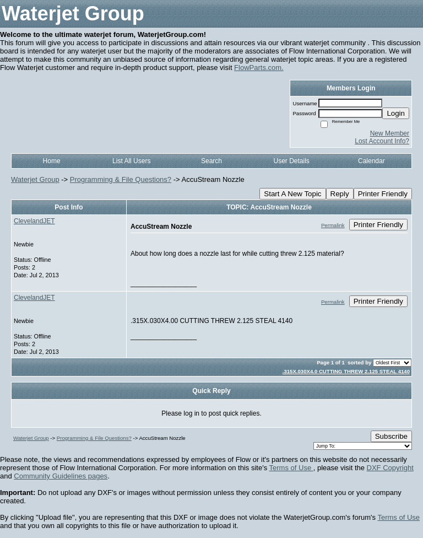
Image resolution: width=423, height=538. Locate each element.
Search (211, 161)
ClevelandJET (34, 221)
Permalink (333, 225)
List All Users (131, 161)
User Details (291, 161)
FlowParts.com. (259, 67)
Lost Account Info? (382, 141)
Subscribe (391, 436)
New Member (389, 133)
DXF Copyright (390, 468)
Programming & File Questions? (120, 179)
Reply (339, 194)
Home (52, 161)
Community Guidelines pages (60, 476)
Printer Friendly (383, 194)
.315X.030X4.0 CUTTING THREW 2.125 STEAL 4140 (346, 371)
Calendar (371, 161)
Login (396, 113)
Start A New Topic (292, 194)
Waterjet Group (35, 179)
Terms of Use (291, 468)
